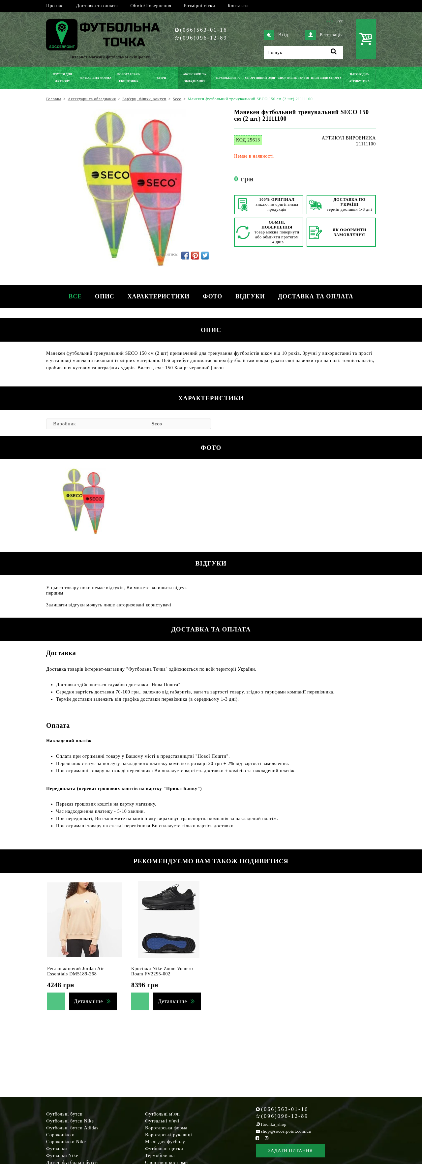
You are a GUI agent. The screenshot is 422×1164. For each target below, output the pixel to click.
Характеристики (159, 296)
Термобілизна (160, 1155)
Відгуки (250, 296)
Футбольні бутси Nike (70, 1120)
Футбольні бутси (64, 1114)
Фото (212, 296)
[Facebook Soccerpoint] (257, 1138)
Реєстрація (324, 35)
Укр (329, 21)
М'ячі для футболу (165, 1141)
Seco (157, 423)
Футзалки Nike (62, 1155)
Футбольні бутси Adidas (72, 1127)
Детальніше (88, 1001)
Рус (339, 21)
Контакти (238, 5)
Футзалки (56, 1148)
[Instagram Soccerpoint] (266, 1138)
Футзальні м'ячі (162, 1120)
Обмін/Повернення (150, 5)
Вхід (276, 35)
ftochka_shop (273, 1124)
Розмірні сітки (199, 5)
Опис (104, 296)
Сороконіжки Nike (66, 1141)
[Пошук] (303, 52)
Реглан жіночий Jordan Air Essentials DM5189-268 (75, 971)
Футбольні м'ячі (162, 1114)
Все (75, 296)
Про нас (54, 5)
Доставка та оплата (97, 5)
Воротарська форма (166, 1127)
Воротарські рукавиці (168, 1134)
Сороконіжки (60, 1134)
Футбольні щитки (164, 1148)
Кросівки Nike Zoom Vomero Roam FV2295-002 (162, 971)
